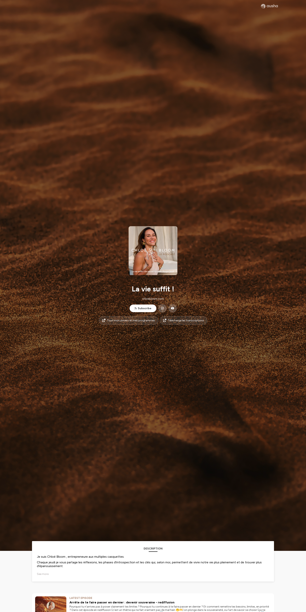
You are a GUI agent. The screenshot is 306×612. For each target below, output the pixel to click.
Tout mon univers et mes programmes (128, 320)
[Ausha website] (269, 6)
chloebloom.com (153, 298)
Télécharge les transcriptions (183, 320)
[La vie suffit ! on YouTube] (173, 308)
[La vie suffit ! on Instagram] (162, 308)
